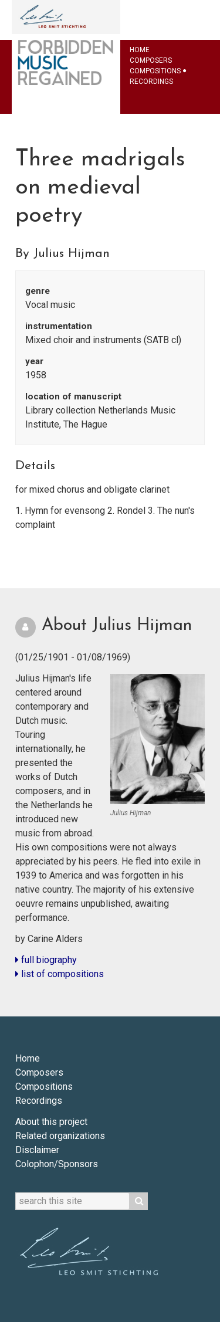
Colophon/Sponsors (56, 1164)
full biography (46, 959)
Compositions (155, 71)
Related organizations (60, 1135)
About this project (51, 1121)
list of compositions (59, 973)
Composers (151, 60)
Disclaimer (37, 1149)
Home (140, 50)
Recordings (151, 81)
